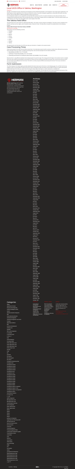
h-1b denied (9, 332)
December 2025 (36, 86)
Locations (45, 4)
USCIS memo (9, 441)
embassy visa (9, 327)
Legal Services (36, 312)
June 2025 (35, 94)
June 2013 (35, 224)
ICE (7, 353)
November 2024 (36, 106)
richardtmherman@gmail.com (13, 1)
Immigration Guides (11, 374)
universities (9, 435)
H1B (8, 337)
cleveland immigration (11, 317)
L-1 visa (8, 396)
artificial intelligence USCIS (12, 309)
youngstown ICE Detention (12, 451)
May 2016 (35, 204)
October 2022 (36, 127)
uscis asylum (9, 440)
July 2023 (35, 117)
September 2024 (36, 109)
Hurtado (8, 349)
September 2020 (36, 164)
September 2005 (36, 273)
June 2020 (35, 169)
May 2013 (35, 226)
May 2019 (35, 191)
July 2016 (35, 201)
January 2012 (35, 238)
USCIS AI (9, 438)
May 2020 (35, 171)
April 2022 (35, 137)
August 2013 (35, 223)
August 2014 (35, 213)
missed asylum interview (12, 403)
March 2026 (35, 81)
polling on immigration (12, 418)
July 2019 (35, 188)
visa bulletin (9, 448)
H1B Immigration (10, 339)
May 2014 (35, 218)
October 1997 (36, 300)
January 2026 (35, 84)
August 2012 (35, 235)
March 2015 (35, 206)
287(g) (8, 304)
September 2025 (36, 91)
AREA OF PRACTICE (38, 4)
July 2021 (35, 147)
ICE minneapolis (10, 358)
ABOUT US (32, 4)
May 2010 (35, 251)
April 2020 (35, 173)
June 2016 (35, 203)
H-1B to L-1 (9, 336)
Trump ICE (9, 426)
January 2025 (35, 102)
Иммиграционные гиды (12, 453)
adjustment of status (11, 306)
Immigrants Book (48, 308)
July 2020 (35, 168)
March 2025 (35, 99)
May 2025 (35, 96)
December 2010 (36, 246)
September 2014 (36, 211)
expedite (9, 329)
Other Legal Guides (11, 408)
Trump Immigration (11, 428)
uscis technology (10, 443)
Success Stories (65, 1)
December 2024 (36, 104)
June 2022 (35, 134)
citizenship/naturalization (12, 316)
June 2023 (35, 119)
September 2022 (36, 129)
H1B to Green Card (11, 347)
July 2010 (35, 250)
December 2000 (36, 293)
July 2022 (35, 132)
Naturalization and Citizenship (37, 307)
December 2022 (36, 124)
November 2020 (36, 161)
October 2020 (36, 163)
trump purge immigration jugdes (14, 431)
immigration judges (11, 383)
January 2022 (35, 142)
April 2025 (35, 97)
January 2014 (35, 219)
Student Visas (36, 311)
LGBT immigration (10, 398)
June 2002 (35, 290)
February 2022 (36, 141)
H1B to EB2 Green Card (12, 344)
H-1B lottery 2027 (10, 334)
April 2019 (35, 193)
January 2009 (35, 260)
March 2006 (35, 271)
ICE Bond (9, 354)
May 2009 (35, 255)
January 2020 (35, 178)
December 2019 (36, 179)
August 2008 (35, 263)
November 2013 (36, 221)
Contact (46, 311)
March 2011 (35, 243)
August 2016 (35, 199)
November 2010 (36, 248)
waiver (8, 450)
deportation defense (11, 322)
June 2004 (35, 280)
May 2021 (35, 151)
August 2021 (35, 146)
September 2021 (36, 144)
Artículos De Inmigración (12, 307)
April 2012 (35, 236)
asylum (8, 311)
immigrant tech (10, 363)
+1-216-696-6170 (22, 1)
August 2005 (35, 275)
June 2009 (35, 253)
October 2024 (36, 107)
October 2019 (36, 183)
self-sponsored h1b (11, 421)
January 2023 (35, 122)
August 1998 (35, 295)
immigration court (11, 373)
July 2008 (35, 265)
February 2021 (36, 156)
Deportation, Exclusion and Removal (37, 315)
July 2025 (35, 92)
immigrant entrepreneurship (13, 361)
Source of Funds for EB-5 (12, 423)
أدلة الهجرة (9, 461)
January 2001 (35, 291)
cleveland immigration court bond (14, 319)
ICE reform (9, 359)
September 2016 (36, 198)
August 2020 (35, 166)
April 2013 (35, 228)
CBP (8, 314)
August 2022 (35, 131)
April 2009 (35, 256)
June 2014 (35, 216)
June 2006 (35, 270)
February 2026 (36, 82)
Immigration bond (11, 371)
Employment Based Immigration (37, 309)
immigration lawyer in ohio (12, 388)
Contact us (54, 4)
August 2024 (35, 111)
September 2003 (36, 283)
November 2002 (36, 286)
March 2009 (35, 258)
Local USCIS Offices (48, 305)
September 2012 (36, 233)
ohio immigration (10, 404)
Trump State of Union (11, 433)
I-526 (8, 351)
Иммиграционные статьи (12, 460)
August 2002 (35, 288)
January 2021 (35, 157)
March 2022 (35, 139)
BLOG (50, 4)
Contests (9, 321)
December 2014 (36, 208)
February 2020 (36, 176)
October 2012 (36, 231)
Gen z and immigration (12, 331)
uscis (8, 436)
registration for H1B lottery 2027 (13, 419)
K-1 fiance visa (10, 394)
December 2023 (36, 116)
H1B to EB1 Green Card (12, 342)
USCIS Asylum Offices (48, 306)
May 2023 (35, 121)
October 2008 (36, 261)
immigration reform (11, 391)
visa (8, 446)
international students (11, 393)
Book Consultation (58, 1)
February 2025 (36, 101)
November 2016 (36, 196)
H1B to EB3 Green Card (12, 346)
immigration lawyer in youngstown (14, 389)
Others (8, 409)
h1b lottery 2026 (10, 341)
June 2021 (35, 149)
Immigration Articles (11, 364)
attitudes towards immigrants (13, 312)
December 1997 (36, 298)
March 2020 (35, 174)
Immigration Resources (47, 310)
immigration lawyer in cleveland (13, 386)
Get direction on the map (61, 311)
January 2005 (35, 276)
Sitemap (15, 466)
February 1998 (36, 296)
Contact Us (9, 10)
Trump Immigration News (12, 429)
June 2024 (35, 112)
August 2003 (35, 285)
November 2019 (36, 181)
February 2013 (36, 229)
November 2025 (36, 87)
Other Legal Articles (11, 406)
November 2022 (36, 126)
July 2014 (35, 214)
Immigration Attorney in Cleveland (48, 314)
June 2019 (35, 189)
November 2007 (36, 266)
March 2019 (35, 194)
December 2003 (36, 281)
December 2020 (36, 159)
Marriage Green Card (11, 399)
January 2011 (35, 245)
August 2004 (35, 278)
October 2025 (36, 89)
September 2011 (36, 239)
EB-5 (8, 324)
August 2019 (35, 186)
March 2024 (35, 114)
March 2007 (35, 268)
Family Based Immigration (35, 304)
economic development (12, 326)
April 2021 (35, 152)
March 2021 (35, 154)
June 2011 (35, 241)
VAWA (8, 445)
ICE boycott (9, 356)
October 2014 (36, 209)
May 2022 (35, 136)
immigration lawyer (11, 384)
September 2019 (36, 184)
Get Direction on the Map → (12, 28)
